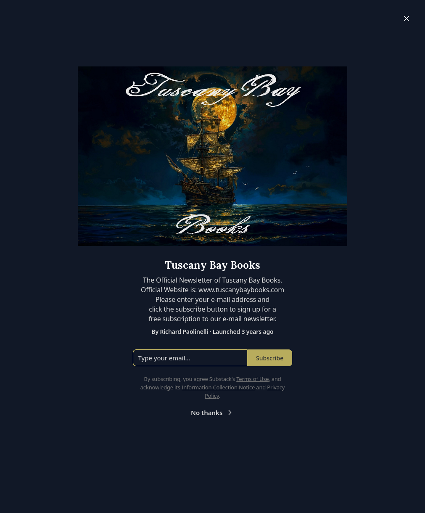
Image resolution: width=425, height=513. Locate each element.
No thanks (212, 412)
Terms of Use (252, 379)
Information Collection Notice (218, 387)
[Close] (406, 18)
